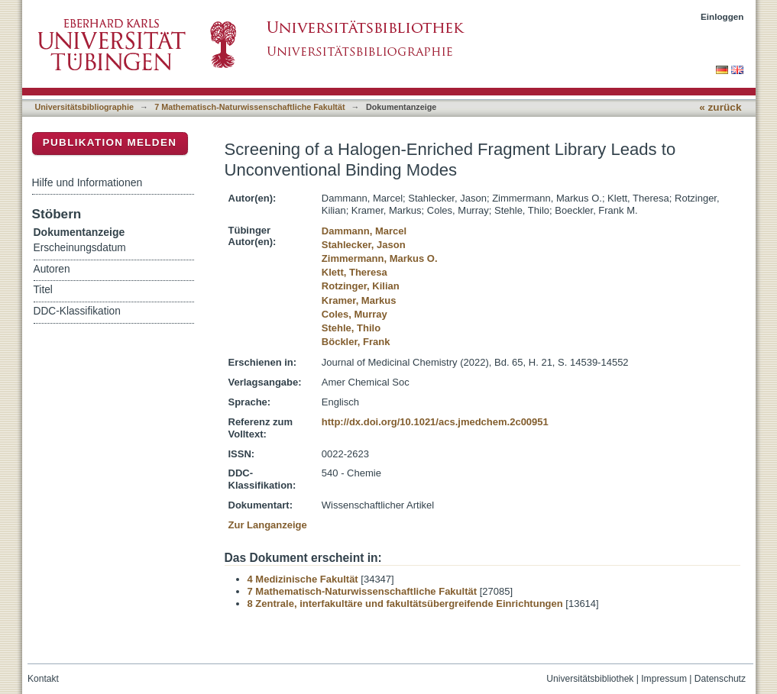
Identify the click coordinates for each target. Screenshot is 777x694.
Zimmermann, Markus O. (380, 258)
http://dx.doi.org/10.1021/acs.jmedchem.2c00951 (435, 422)
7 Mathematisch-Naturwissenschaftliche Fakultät (249, 106)
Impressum (664, 678)
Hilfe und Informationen (87, 182)
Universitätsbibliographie (84, 106)
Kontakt (43, 678)
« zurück (720, 107)
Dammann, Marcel (364, 231)
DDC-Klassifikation (77, 311)
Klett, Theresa (354, 272)
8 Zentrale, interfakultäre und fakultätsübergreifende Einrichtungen (405, 603)
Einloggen (722, 16)
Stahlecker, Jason (364, 244)
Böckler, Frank (356, 341)
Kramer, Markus (359, 300)
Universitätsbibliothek (589, 678)
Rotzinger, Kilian (361, 286)
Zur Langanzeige (267, 525)
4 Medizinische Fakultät (303, 579)
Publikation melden (110, 142)
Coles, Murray (354, 314)
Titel (43, 289)
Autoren (52, 269)
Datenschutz (720, 678)
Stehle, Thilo (351, 328)
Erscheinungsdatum (80, 247)
